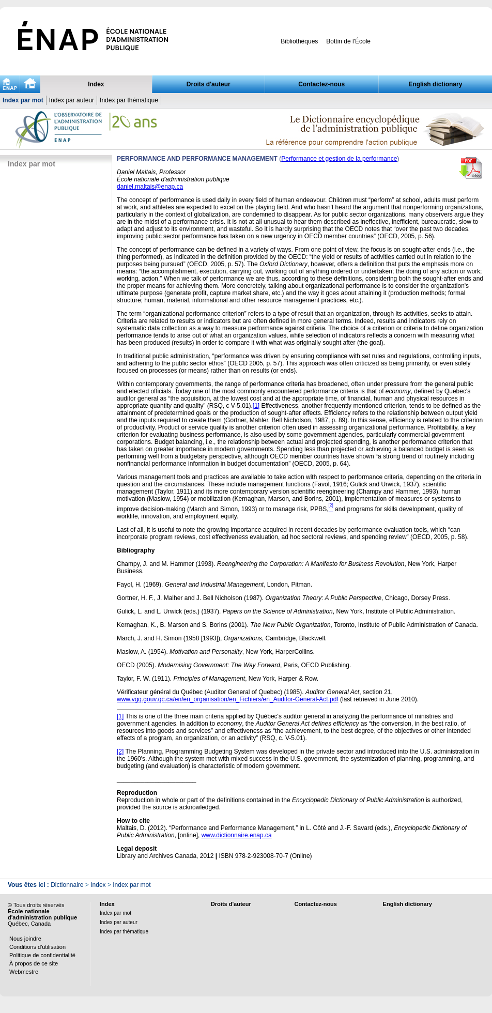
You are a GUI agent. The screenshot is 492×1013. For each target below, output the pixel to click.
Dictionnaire (67, 884)
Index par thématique (129, 100)
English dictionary (435, 84)
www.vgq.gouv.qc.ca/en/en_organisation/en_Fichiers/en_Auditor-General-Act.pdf (228, 699)
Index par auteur (71, 100)
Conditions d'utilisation (37, 947)
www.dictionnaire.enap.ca (237, 835)
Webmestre (23, 972)
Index (96, 84)
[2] (120, 751)
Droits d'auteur (208, 84)
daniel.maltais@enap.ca (150, 186)
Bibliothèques (299, 41)
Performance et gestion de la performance (339, 158)
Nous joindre (25, 938)
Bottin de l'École (348, 41)
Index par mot (23, 100)
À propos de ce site (33, 963)
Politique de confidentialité (42, 955)
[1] (256, 405)
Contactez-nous (321, 84)
